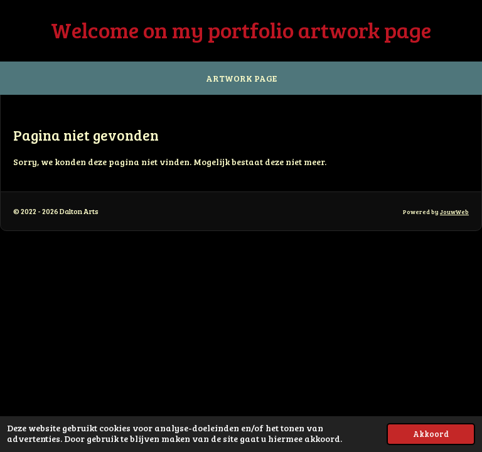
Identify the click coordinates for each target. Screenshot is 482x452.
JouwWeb (454, 211)
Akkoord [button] (431, 433)
